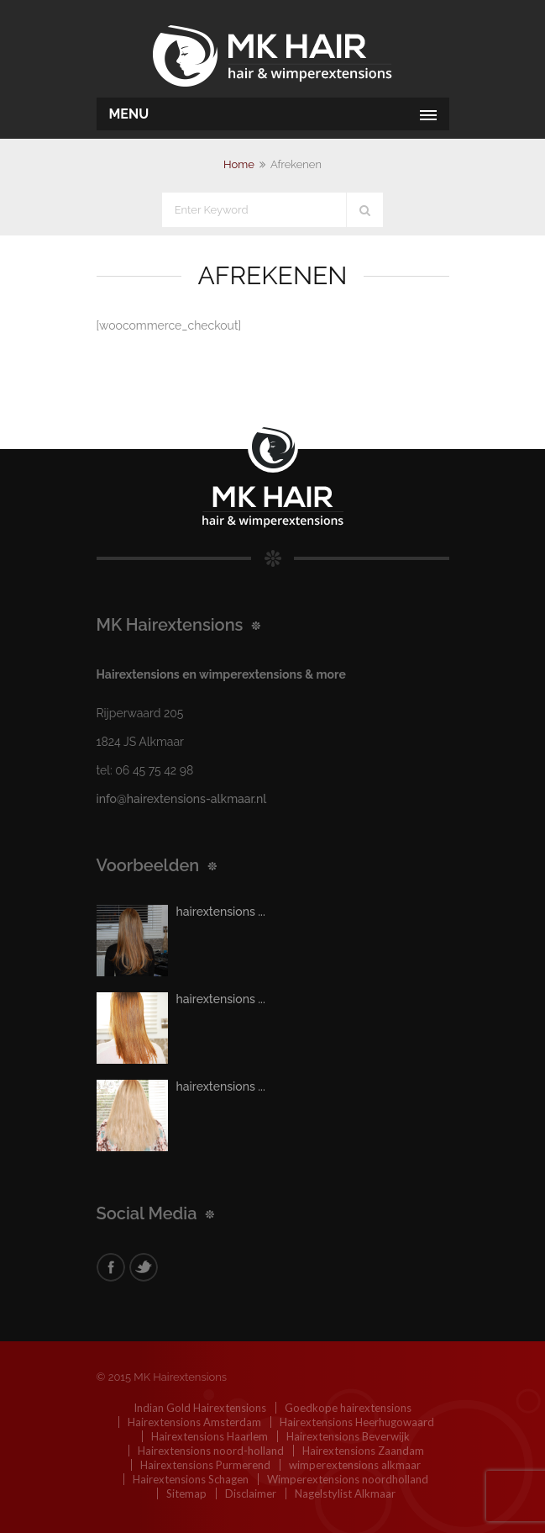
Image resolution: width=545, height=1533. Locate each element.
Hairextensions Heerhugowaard (357, 1422)
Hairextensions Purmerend (205, 1465)
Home (238, 164)
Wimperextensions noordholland (347, 1479)
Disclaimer (250, 1493)
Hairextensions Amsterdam (194, 1422)
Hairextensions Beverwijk (348, 1436)
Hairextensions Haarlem (209, 1436)
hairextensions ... (220, 911)
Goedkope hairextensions (348, 1408)
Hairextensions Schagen (191, 1479)
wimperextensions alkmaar (355, 1465)
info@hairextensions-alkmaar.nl (182, 799)
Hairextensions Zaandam (363, 1450)
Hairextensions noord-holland (211, 1450)
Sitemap (186, 1493)
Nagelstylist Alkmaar (345, 1493)
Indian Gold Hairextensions (200, 1408)
